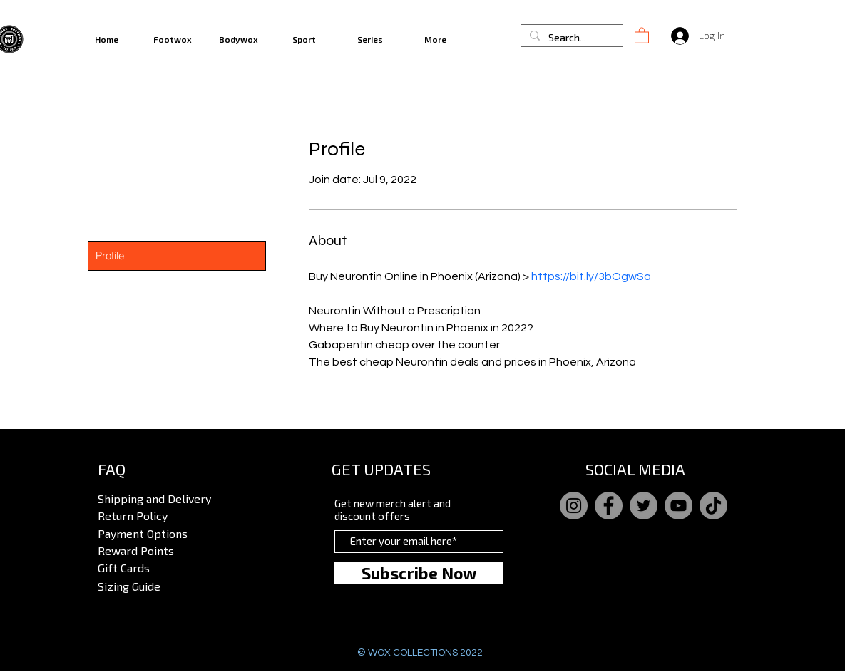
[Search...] (570, 38)
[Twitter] (643, 505)
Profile (110, 255)
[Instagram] (574, 505)
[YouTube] (678, 505)
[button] (642, 34)
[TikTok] (713, 505)
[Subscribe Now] (418, 573)
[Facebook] (609, 505)
